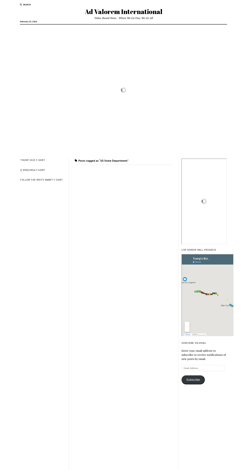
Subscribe (193, 379)
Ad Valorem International (123, 11)
